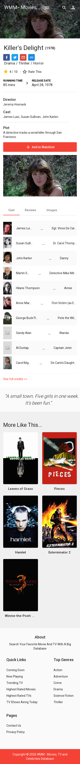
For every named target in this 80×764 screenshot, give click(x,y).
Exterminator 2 (59, 552)
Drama (9, 63)
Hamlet (20, 552)
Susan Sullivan (31, 117)
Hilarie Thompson (28, 288)
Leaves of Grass (20, 489)
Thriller (24, 63)
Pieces (59, 489)
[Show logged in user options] (73, 7)
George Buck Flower (27, 318)
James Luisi (11, 117)
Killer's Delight (24, 47)
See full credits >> (15, 379)
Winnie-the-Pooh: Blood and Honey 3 (20, 616)
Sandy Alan (23, 333)
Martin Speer (23, 273)
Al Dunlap (22, 348)
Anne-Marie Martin (24, 303)
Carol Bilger (23, 362)
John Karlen (50, 117)
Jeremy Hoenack (14, 104)
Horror (38, 63)
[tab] (11, 210)
